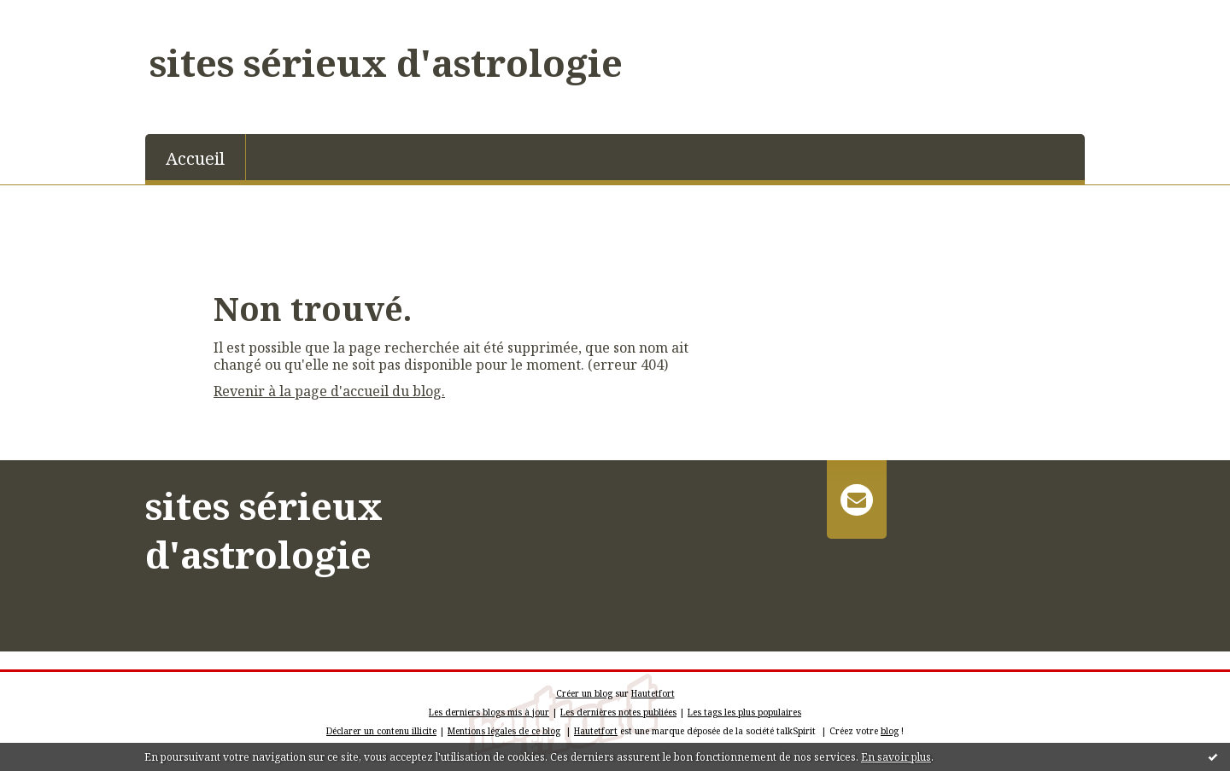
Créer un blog (584, 693)
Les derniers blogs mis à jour (489, 712)
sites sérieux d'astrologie (386, 62)
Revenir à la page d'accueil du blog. (329, 391)
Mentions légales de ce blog (504, 731)
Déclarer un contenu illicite (381, 731)
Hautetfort (653, 693)
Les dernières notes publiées (618, 712)
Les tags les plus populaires (744, 712)
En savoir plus (896, 757)
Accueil (195, 158)
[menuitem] (195, 157)
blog (890, 731)
